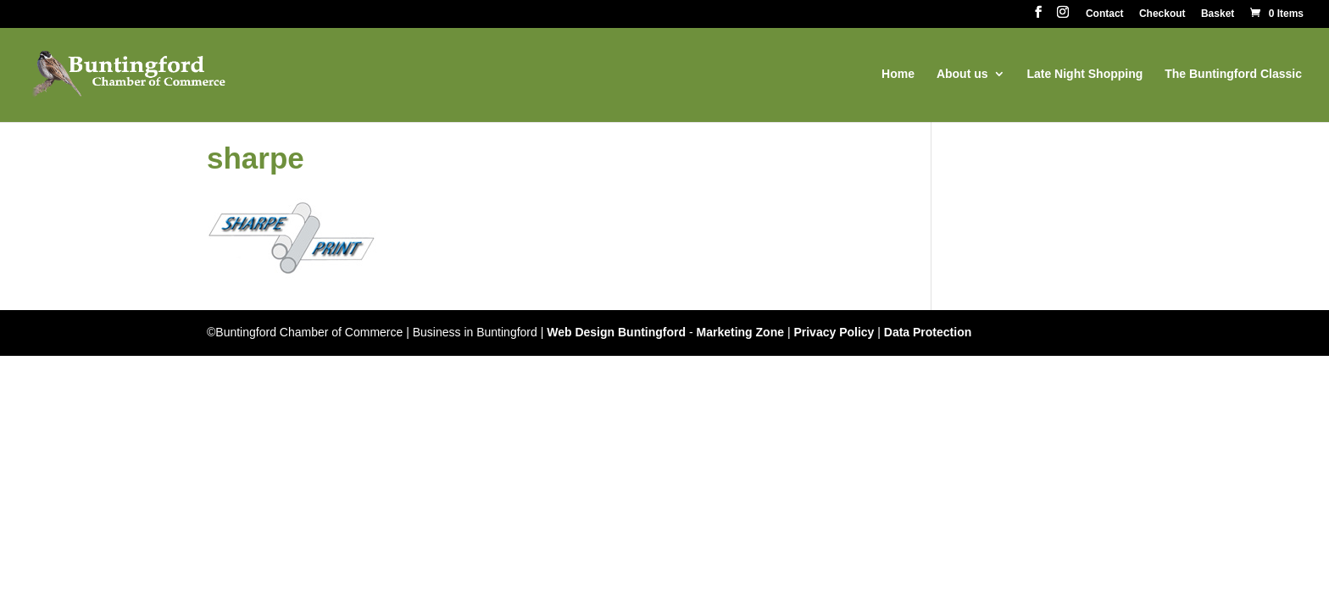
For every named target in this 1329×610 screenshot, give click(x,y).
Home (898, 74)
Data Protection (927, 332)
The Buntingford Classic (1233, 74)
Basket (1217, 13)
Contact (1105, 13)
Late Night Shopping (1084, 74)
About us (962, 74)
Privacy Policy (833, 332)
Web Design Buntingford (616, 332)
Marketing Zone (740, 332)
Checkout (1162, 13)
